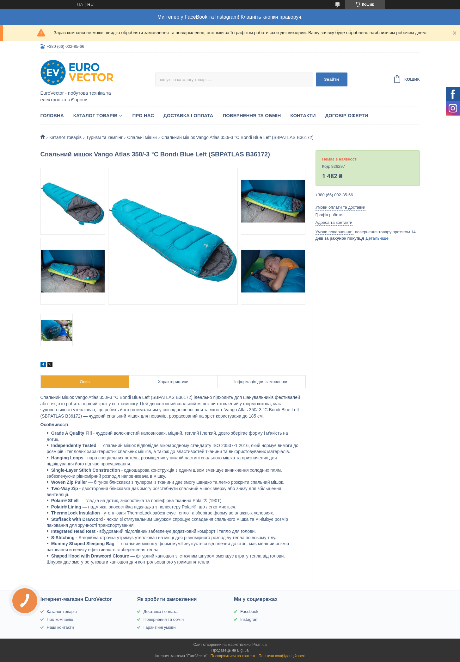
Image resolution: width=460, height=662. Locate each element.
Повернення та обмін (252, 115)
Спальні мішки (142, 137)
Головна (52, 115)
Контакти (303, 115)
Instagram (249, 619)
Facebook (249, 611)
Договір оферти (346, 115)
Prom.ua (259, 644)
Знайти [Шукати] (331, 79)
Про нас (143, 115)
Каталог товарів (95, 115)
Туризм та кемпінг (104, 137)
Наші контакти (60, 627)
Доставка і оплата (188, 115)
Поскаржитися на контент (233, 656)
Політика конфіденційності (282, 656)
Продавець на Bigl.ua (229, 650)
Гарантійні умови (160, 627)
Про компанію (60, 619)
